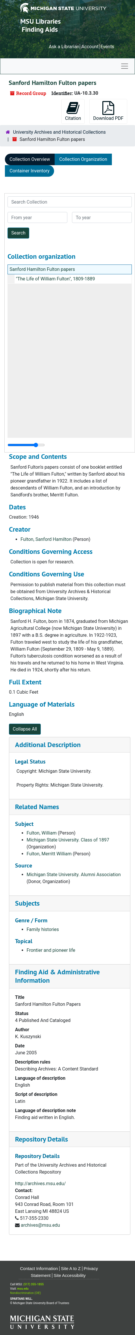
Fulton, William (42, 833)
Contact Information (39, 1268)
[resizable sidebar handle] (26, 445)
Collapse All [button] (25, 729)
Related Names (37, 806)
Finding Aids (40, 29)
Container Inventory (29, 171)
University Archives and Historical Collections (59, 132)
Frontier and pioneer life (51, 950)
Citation (73, 111)
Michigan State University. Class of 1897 (68, 840)
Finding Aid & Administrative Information (57, 976)
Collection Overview (30, 159)
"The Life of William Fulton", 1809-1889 (55, 279)
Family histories (43, 929)
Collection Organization (83, 159)
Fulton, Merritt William (49, 854)
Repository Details (41, 1139)
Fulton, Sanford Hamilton (46, 539)
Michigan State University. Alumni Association (74, 874)
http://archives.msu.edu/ (40, 1183)
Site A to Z (71, 1268)
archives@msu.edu (40, 1225)
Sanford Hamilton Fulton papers (42, 269)
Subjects (27, 903)
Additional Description (48, 744)
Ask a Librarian (64, 46)
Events (107, 46)
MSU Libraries (40, 21)
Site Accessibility (69, 1275)
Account (89, 46)
